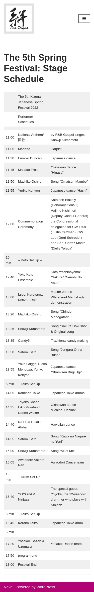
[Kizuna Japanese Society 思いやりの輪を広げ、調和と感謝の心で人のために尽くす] (19, 19)
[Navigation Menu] (84, 18)
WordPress (46, 587)
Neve (8, 587)
